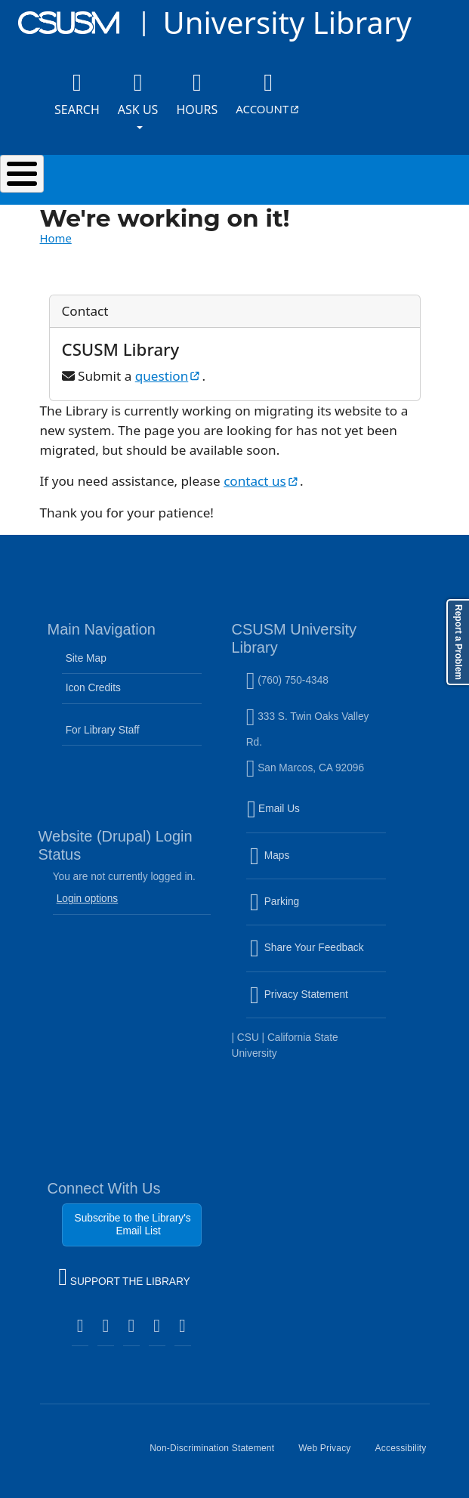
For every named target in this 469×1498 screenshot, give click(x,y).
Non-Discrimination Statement (218, 1454)
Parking (307, 911)
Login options (88, 898)
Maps (302, 864)
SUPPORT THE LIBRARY (124, 1279)
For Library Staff (103, 730)
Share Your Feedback (307, 947)
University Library (286, 22)
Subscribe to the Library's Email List (133, 1224)
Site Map (86, 658)
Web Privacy (330, 1454)
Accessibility (407, 1454)
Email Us (318, 818)
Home (56, 238)
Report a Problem (458, 642)
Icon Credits (93, 687)
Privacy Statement (318, 1003)
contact (262, 481)
